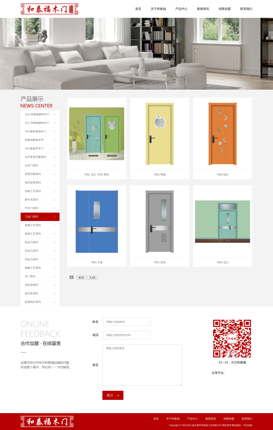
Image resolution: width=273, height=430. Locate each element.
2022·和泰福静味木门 (37, 114)
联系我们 (246, 8)
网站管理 (226, 425)
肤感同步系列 (33, 302)
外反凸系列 (31, 250)
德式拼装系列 (33, 182)
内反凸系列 (31, 259)
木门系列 (30, 276)
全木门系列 (31, 165)
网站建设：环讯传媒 (242, 425)
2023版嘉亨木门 (34, 148)
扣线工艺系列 (33, 191)
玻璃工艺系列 (33, 225)
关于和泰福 (158, 8)
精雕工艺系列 (33, 267)
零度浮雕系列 (33, 174)
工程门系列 (31, 216)
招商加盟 (225, 8)
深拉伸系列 (31, 285)
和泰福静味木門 (34, 140)
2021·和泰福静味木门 (37, 122)
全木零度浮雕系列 (35, 157)
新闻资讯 (203, 8)
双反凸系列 (31, 242)
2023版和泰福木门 (35, 131)
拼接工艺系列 (33, 233)
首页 (138, 8)
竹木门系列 (31, 208)
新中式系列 (31, 199)
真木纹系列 (31, 293)
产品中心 (181, 8)
